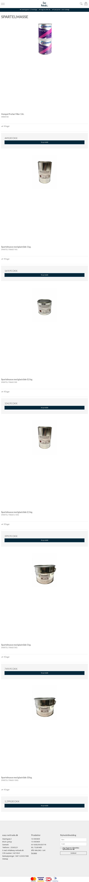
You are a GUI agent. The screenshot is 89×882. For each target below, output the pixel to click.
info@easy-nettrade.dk (16, 850)
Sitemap (5, 859)
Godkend (73, 853)
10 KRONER (35, 839)
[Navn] (73, 840)
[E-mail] (73, 844)
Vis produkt (44, 142)
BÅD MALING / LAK (38, 850)
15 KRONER (35, 842)
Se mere (34, 853)
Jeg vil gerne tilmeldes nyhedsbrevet (71, 848)
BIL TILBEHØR (36, 847)
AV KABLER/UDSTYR (38, 845)
